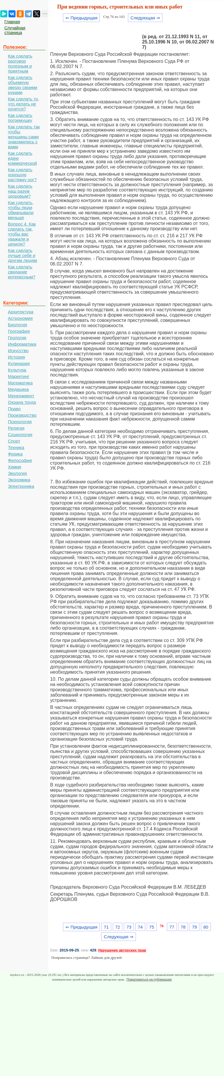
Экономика (19, 479)
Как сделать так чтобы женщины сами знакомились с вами (24, 136)
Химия (14, 466)
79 (194, 926)
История (16, 356)
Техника (16, 447)
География (19, 331)
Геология (17, 337)
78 (183, 926)
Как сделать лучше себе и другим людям (22, 255)
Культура (17, 369)
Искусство (18, 350)
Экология (17, 473)
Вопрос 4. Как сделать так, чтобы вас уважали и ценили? (22, 233)
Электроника (21, 486)
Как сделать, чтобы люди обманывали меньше (21, 210)
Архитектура (20, 311)
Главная (12, 21)
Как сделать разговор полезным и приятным (20, 63)
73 (128, 926)
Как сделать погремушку (20, 118)
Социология (20, 434)
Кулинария (19, 363)
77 (171, 926)
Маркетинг (18, 376)
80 (205, 926)
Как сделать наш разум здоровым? (20, 191)
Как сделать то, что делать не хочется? (23, 103)
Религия (16, 428)
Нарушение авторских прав (122, 950)
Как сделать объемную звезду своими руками (22, 85)
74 (140, 926)
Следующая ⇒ (145, 17)
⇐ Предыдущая (82, 17)
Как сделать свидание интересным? (21, 271)
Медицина (18, 389)
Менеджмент (21, 395)
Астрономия (20, 318)
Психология (20, 421)
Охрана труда (22, 402)
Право (14, 408)
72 (117, 926)
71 (106, 926)
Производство (22, 415)
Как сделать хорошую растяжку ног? (22, 174)
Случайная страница (14, 30)
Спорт (14, 440)
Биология (17, 324)
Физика (15, 453)
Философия (20, 460)
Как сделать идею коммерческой (22, 158)
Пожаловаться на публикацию (149, 979)
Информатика (22, 344)
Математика (20, 382)
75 (151, 926)
